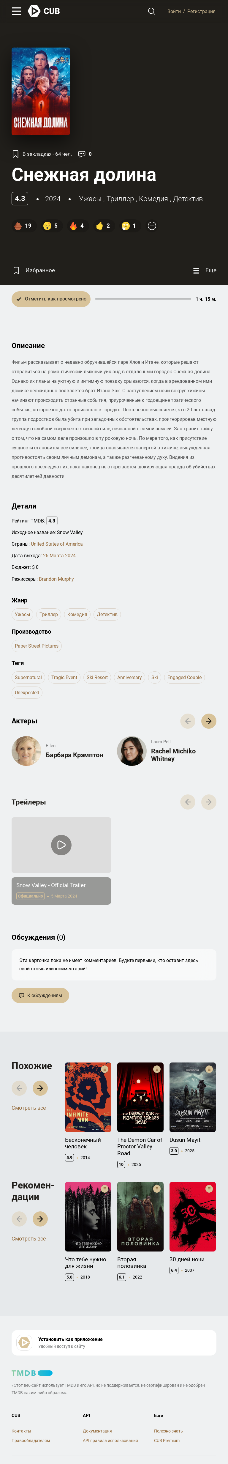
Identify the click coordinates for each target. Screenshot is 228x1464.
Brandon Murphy (56, 579)
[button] (208, 721)
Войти (174, 11)
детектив (188, 199)
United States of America (57, 544)
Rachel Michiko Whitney (173, 755)
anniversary (129, 677)
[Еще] (203, 270)
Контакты (21, 1431)
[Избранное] (33, 270)
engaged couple (184, 677)
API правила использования (110, 1440)
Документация (97, 1431)
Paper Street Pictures (36, 646)
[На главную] (44, 11)
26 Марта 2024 (59, 555)
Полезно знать (168, 1431)
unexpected (27, 692)
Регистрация (201, 11)
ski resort (97, 677)
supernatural (28, 677)
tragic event (64, 677)
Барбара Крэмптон (74, 755)
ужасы (90, 199)
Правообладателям (31, 1440)
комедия (153, 199)
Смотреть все (29, 1108)
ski (154, 677)
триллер (120, 199)
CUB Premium (167, 1440)
